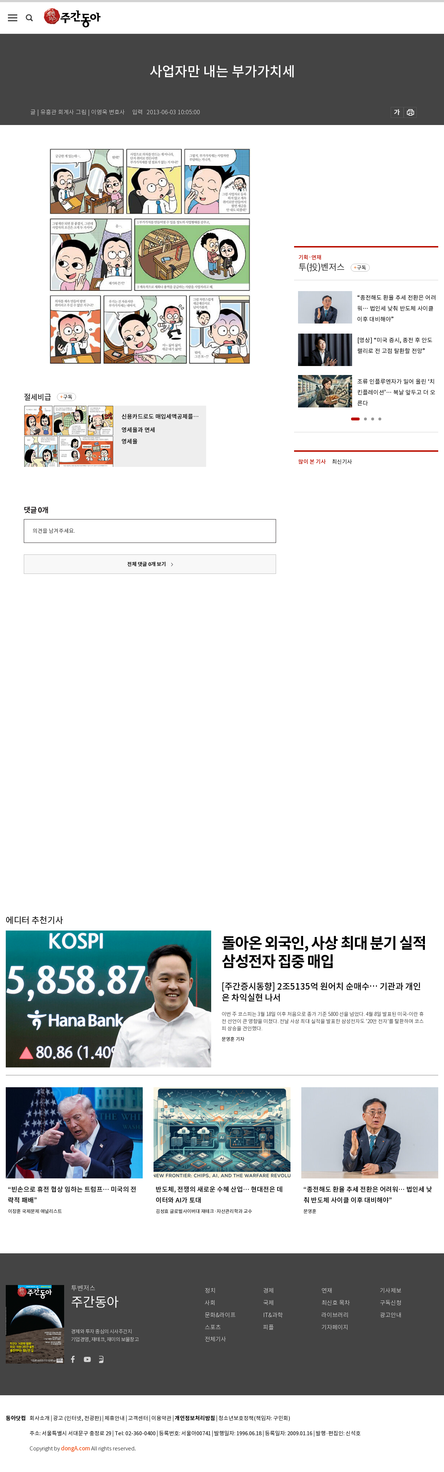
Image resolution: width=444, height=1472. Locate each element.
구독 (67, 397)
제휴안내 (115, 1418)
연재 (326, 1290)
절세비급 (37, 397)
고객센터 (138, 1418)
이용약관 (161, 1418)
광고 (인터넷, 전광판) (77, 1418)
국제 (268, 1302)
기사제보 (390, 1290)
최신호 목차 (335, 1302)
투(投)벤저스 (321, 267)
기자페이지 (334, 1327)
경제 (268, 1290)
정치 (210, 1290)
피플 (268, 1327)
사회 (210, 1302)
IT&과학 (273, 1315)
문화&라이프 (220, 1315)
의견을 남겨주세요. (53, 530)
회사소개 (40, 1418)
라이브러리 (334, 1315)
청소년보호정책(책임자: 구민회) (254, 1418)
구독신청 (390, 1302)
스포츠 (213, 1327)
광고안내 (390, 1315)
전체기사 (215, 1339)
